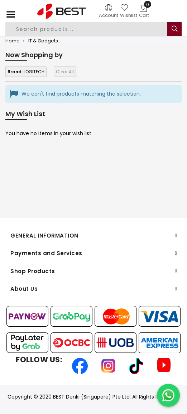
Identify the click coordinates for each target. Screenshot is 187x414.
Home (12, 40)
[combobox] (89, 29)
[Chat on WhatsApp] (168, 395)
